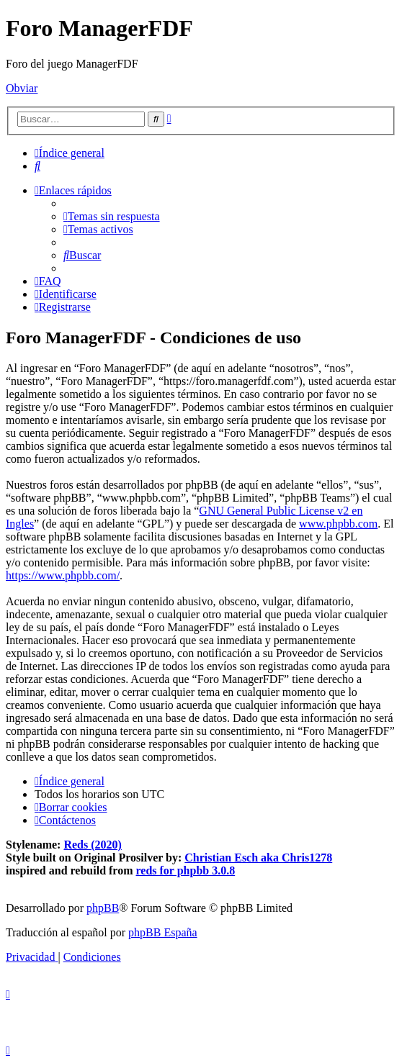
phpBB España (162, 932)
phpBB (102, 908)
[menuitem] (37, 166)
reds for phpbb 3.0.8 (186, 870)
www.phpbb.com (338, 523)
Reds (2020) (92, 844)
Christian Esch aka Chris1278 (258, 857)
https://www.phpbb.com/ (63, 575)
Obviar (21, 88)
